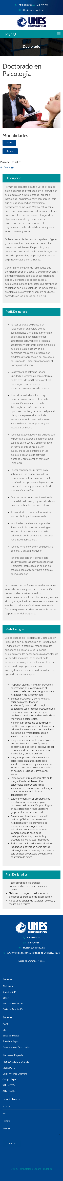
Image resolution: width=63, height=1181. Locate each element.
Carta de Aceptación (13, 1009)
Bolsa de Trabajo (11, 1035)
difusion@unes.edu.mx (31, 10)
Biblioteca (8, 986)
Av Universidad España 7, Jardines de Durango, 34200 (31, 952)
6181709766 (40, 5)
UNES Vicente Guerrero (15, 1073)
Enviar (12, 1143)
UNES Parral (9, 1067)
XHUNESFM (9, 1090)
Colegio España (10, 1079)
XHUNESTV (9, 1085)
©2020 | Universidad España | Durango (31, 1169)
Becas (6, 997)
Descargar (7, 167)
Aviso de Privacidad (13, 1003)
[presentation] (28, 1153)
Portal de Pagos (10, 1041)
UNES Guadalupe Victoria (16, 1062)
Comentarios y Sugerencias (16, 1047)
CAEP (5, 1024)
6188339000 (23, 5)
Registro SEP (9, 991)
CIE (4, 1029)
